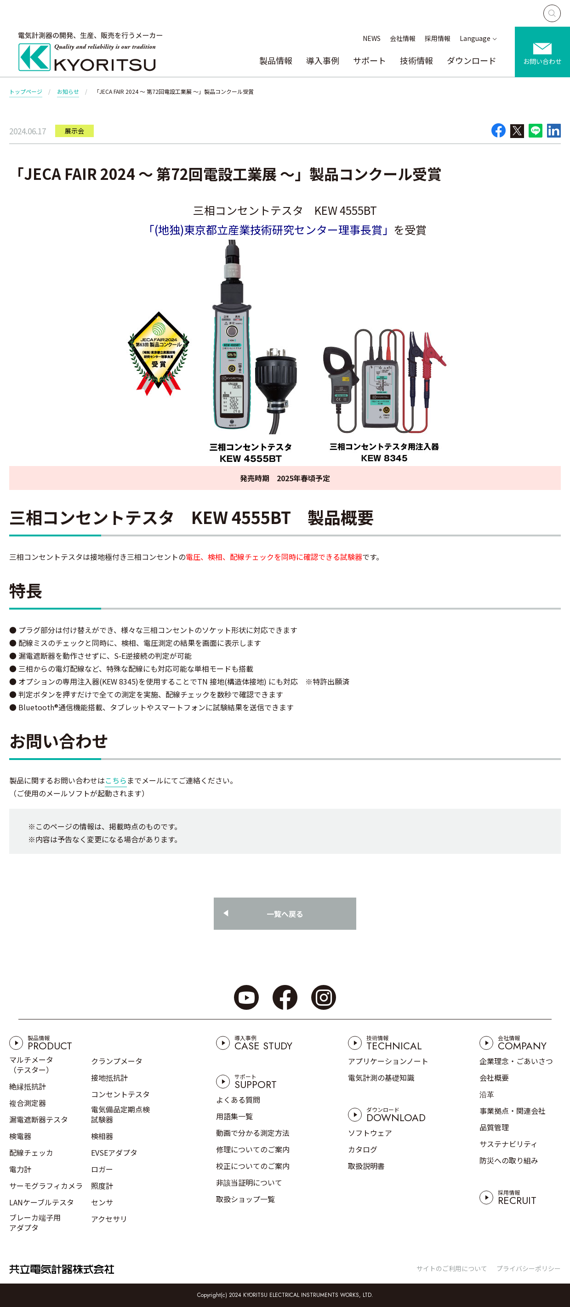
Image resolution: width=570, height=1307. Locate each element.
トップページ (25, 91)
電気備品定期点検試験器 (120, 1114)
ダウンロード (471, 60)
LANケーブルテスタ (41, 1202)
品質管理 (494, 1127)
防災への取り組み (508, 1160)
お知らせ (68, 91)
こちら (116, 780)
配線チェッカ (31, 1152)
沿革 (486, 1094)
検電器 (20, 1136)
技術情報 (416, 60)
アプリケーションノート (388, 1061)
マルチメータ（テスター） (31, 1064)
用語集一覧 (234, 1116)
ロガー (102, 1169)
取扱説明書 (366, 1166)
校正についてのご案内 (253, 1166)
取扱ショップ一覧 (245, 1199)
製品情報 (275, 60)
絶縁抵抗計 (27, 1086)
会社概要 (494, 1077)
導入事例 (322, 60)
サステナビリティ (508, 1144)
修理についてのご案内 (253, 1149)
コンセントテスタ (120, 1094)
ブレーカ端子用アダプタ (35, 1222)
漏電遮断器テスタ (38, 1119)
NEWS (372, 38)
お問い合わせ (542, 61)
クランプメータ (116, 1061)
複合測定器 (27, 1103)
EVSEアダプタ (114, 1152)
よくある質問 (238, 1099)
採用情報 (437, 38)
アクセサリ (109, 1219)
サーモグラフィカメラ (46, 1185)
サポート (369, 60)
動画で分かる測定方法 (253, 1133)
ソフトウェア (370, 1133)
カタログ (362, 1149)
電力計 (20, 1169)
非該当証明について (249, 1182)
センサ (102, 1202)
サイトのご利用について (451, 1268)
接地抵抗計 (109, 1077)
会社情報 (403, 38)
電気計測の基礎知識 (381, 1077)
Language (475, 38)
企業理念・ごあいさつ (516, 1061)
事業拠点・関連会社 (512, 1110)
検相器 (102, 1136)
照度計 (102, 1185)
